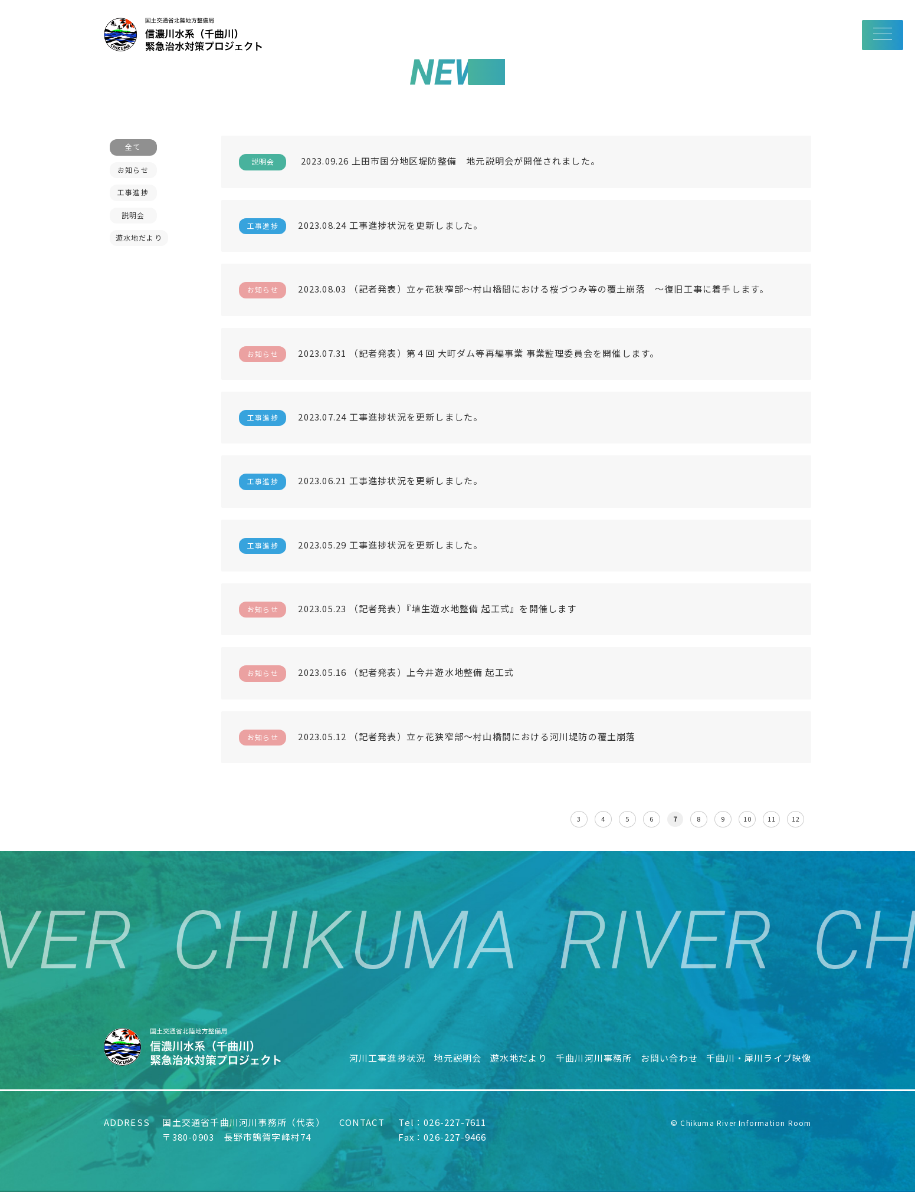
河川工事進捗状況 (387, 1058)
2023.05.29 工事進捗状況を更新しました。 (361, 546)
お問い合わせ (669, 1058)
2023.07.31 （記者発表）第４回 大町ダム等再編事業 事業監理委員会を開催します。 (449, 354)
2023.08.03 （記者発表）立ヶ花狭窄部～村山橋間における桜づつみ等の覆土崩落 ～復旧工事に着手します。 (504, 290)
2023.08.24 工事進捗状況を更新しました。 (361, 226)
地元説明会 (457, 1058)
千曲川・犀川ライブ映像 (758, 1058)
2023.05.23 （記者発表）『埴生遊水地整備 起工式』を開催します (407, 610)
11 (772, 818)
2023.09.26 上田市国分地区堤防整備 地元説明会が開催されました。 (419, 162)
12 (796, 818)
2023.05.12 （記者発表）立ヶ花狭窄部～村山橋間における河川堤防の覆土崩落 (437, 738)
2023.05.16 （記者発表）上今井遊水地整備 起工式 (376, 673)
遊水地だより (518, 1058)
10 (747, 818)
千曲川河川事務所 (594, 1058)
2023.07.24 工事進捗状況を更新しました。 (361, 418)
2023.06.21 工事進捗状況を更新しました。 (361, 482)
